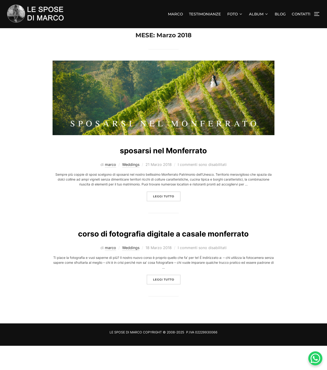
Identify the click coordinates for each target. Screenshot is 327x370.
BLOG (280, 14)
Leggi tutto (167, 206)
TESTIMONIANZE (205, 14)
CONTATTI (301, 14)
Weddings (130, 174)
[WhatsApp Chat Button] (315, 358)
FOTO (235, 14)
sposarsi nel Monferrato (163, 159)
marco (110, 174)
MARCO (175, 14)
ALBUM (259, 14)
